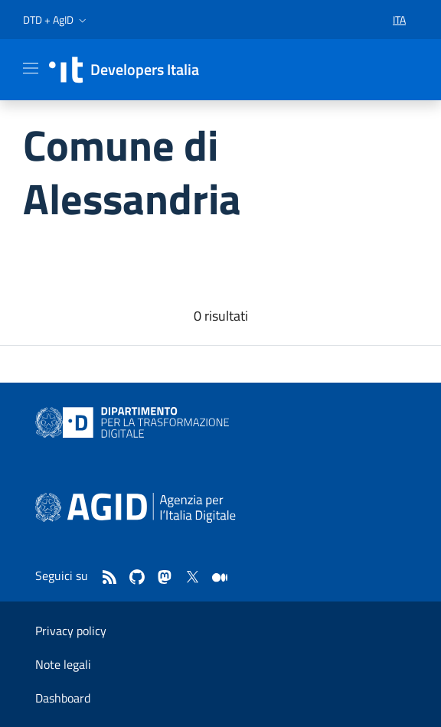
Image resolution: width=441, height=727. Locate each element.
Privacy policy (70, 630)
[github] (137, 578)
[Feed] (109, 578)
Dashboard (62, 698)
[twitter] (192, 578)
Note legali (63, 664)
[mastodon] (164, 578)
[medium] (220, 578)
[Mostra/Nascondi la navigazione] (30, 68)
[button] (56, 19)
